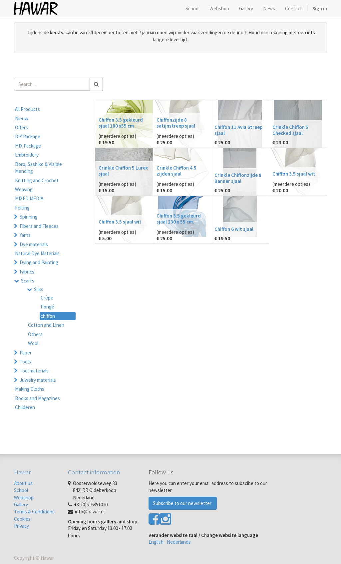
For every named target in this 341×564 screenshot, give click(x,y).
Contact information (94, 472)
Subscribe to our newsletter (182, 503)
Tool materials (34, 370)
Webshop (24, 497)
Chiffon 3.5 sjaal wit (293, 174)
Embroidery (27, 155)
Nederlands (179, 542)
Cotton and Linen (46, 325)
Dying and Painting (39, 262)
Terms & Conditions (34, 511)
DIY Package (27, 136)
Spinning (29, 217)
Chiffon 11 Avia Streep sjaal (238, 130)
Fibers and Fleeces (39, 226)
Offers (21, 127)
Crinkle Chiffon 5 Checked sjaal (290, 130)
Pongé (47, 306)
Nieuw (21, 118)
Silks (38, 289)
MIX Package (28, 146)
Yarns (25, 235)
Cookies (22, 519)
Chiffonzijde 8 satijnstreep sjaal (176, 123)
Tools (25, 361)
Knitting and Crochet (37, 180)
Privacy (21, 526)
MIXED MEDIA (29, 198)
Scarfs (27, 281)
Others (35, 334)
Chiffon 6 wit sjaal (233, 229)
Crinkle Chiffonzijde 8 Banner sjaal (237, 178)
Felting (22, 208)
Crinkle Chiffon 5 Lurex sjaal (123, 171)
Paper (26, 352)
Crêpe (47, 297)
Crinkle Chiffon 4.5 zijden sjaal (176, 171)
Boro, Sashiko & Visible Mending (38, 167)
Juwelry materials (38, 380)
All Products (27, 109)
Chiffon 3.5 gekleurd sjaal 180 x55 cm (121, 123)
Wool (33, 343)
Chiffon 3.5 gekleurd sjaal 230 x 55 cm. (179, 219)
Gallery (21, 504)
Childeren (25, 407)
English (156, 542)
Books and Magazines (37, 398)
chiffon (48, 316)
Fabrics (27, 272)
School (21, 490)
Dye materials (34, 244)
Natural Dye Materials (37, 253)
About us (23, 483)
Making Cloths (29, 389)
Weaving (24, 189)
